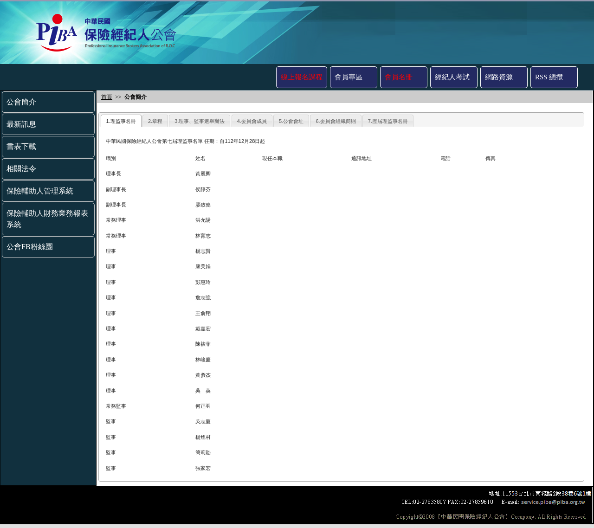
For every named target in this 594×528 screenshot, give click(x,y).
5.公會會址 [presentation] (291, 121)
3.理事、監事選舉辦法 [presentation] (199, 121)
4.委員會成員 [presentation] (252, 121)
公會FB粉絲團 (29, 247)
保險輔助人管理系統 (39, 191)
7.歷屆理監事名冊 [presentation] (388, 121)
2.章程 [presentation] (155, 121)
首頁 (106, 97)
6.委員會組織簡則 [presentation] (335, 121)
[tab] (121, 121)
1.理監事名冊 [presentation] (121, 121)
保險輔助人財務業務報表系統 (47, 218)
